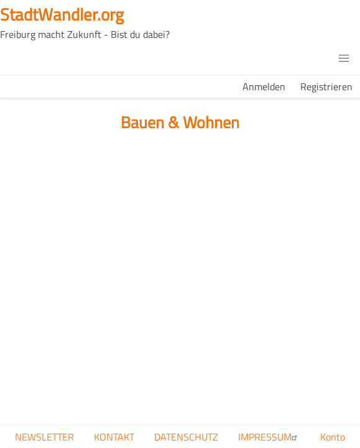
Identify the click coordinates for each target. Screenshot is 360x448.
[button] (344, 58)
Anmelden (263, 86)
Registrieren (326, 86)
